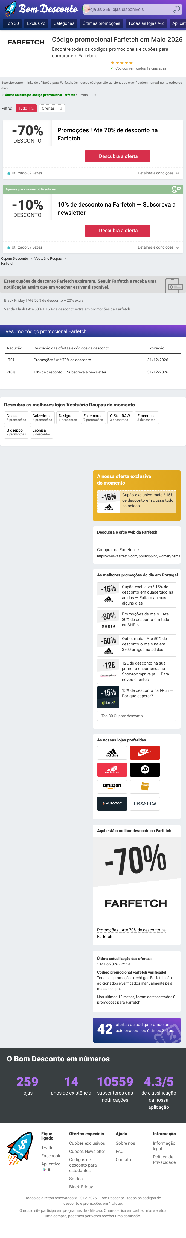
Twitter (48, 1147)
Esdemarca (93, 418)
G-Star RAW (120, 418)
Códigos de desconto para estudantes (83, 1165)
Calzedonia (42, 418)
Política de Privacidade (164, 1159)
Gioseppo (16, 432)
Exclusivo (36, 23)
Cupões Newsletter (87, 1151)
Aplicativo (50, 1164)
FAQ (120, 1151)
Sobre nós (125, 1143)
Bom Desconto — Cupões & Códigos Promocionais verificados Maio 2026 (53, 10)
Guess (16, 418)
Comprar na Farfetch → (118, 549)
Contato (123, 1159)
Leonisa (42, 432)
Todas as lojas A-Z (146, 23)
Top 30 (12, 23)
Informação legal (164, 1146)
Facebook (50, 1155)
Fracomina (146, 418)
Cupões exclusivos (87, 1143)
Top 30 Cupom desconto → (124, 716)
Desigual (68, 418)
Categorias (64, 23)
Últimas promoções (101, 23)
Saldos (76, 1178)
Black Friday (81, 1186)
